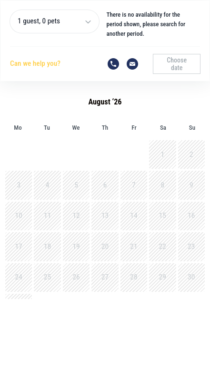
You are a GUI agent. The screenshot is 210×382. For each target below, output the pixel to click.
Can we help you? (35, 63)
